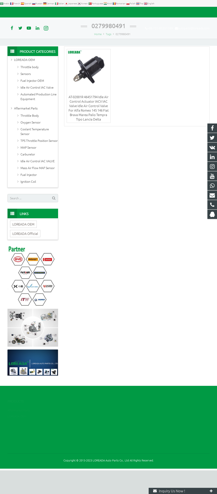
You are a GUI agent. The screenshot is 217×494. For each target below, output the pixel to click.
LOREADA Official (25, 257)
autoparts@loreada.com (56, 12)
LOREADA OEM (24, 83)
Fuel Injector (29, 198)
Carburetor (28, 178)
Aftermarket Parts (26, 132)
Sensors (26, 97)
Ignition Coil (28, 205)
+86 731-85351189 (22, 12)
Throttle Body (30, 139)
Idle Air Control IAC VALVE (38, 184)
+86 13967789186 (127, 439)
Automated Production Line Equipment (39, 120)
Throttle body (30, 90)
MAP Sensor (28, 171)
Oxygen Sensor (31, 146)
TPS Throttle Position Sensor (39, 164)
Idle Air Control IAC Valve (37, 111)
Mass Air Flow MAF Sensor (38, 191)
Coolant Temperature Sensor (35, 155)
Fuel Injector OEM (32, 104)
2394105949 (124, 433)
